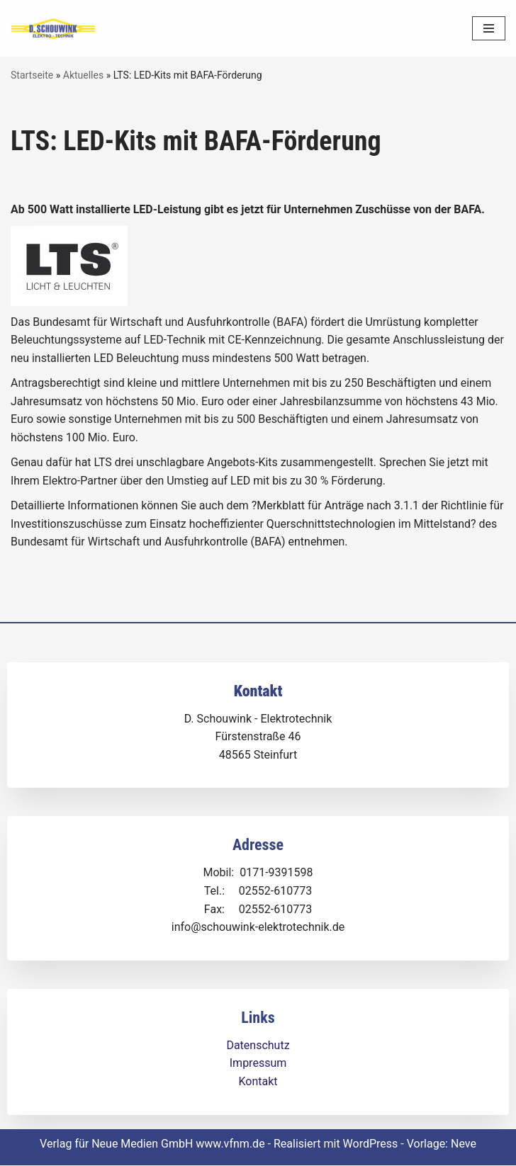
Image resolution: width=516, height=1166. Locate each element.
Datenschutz (257, 1046)
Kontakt (257, 1082)
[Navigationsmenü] (488, 28)
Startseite (32, 75)
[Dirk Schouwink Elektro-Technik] (53, 29)
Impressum (258, 1063)
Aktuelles (83, 75)
